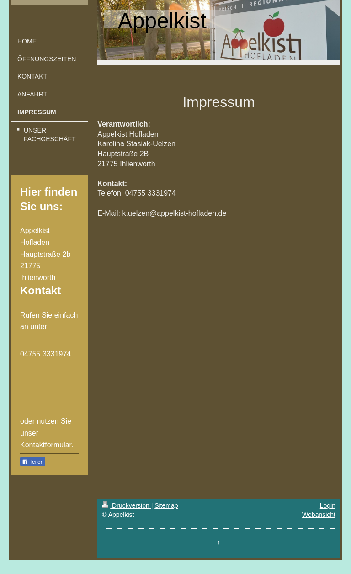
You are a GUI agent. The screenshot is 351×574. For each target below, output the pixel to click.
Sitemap (166, 505)
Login (327, 505)
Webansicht (318, 514)
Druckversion (126, 505)
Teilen (32, 462)
